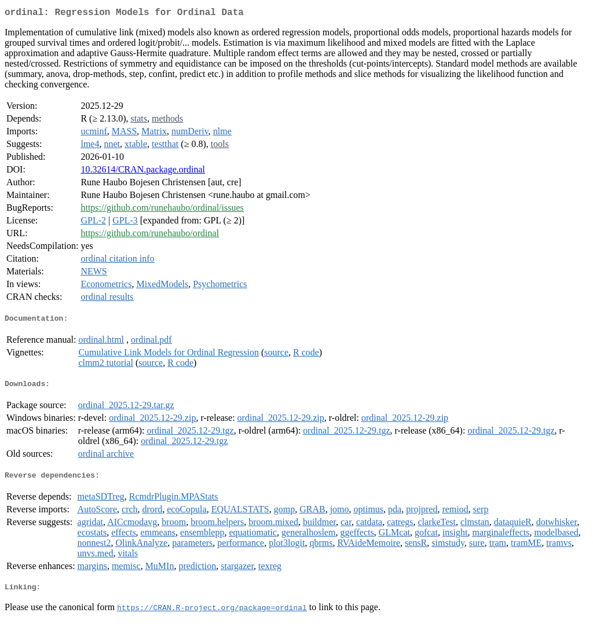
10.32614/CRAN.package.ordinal (142, 172)
